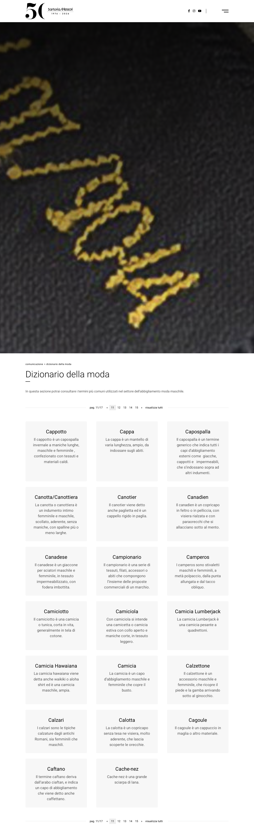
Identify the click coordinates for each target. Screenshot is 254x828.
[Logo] (49, 11)
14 (130, 408)
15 (136, 408)
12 (118, 408)
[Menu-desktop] (225, 11)
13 (124, 408)
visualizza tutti (154, 408)
